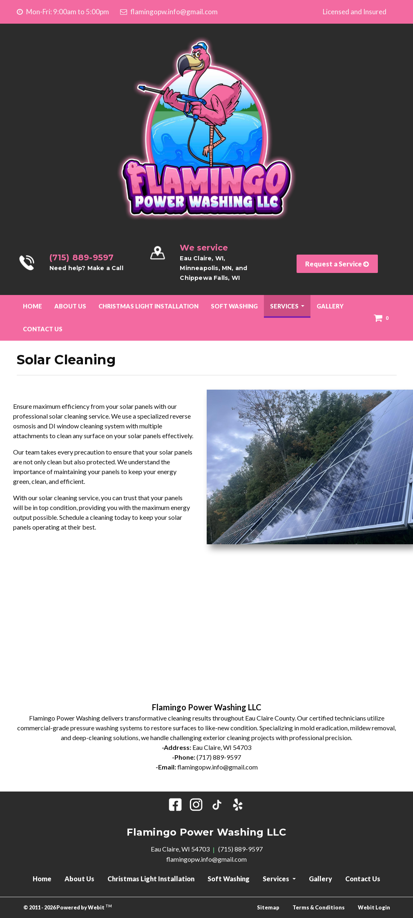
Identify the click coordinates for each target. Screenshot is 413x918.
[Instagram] (196, 804)
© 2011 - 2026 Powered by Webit (67, 907)
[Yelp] (238, 804)
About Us (70, 306)
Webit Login (374, 907)
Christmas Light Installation (148, 306)
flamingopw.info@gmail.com (169, 11)
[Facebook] (175, 804)
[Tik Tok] (217, 804)
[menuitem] (32, 306)
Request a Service (337, 264)
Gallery (330, 306)
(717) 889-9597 (218, 757)
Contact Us (43, 329)
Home (32, 306)
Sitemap (268, 907)
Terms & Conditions (318, 907)
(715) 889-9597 (81, 257)
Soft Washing (234, 306)
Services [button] (285, 306)
